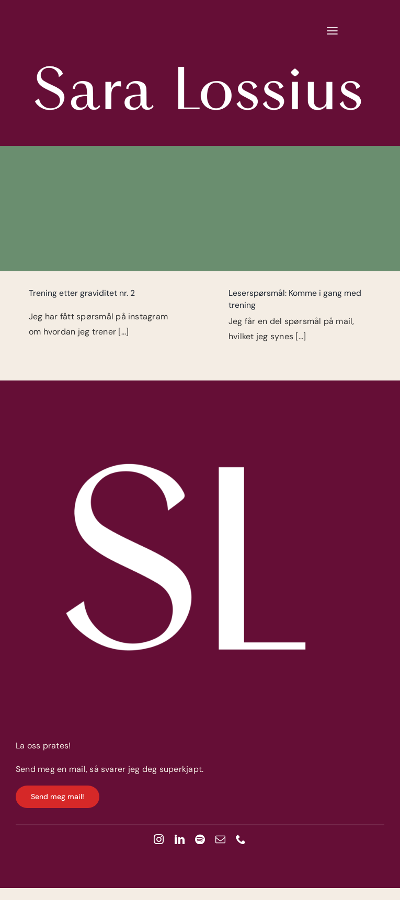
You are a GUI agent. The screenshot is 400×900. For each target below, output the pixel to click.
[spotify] (200, 839)
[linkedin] (180, 839)
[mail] (220, 839)
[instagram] (159, 839)
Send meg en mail (51, 769)
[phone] (241, 839)
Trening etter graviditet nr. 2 (82, 292)
